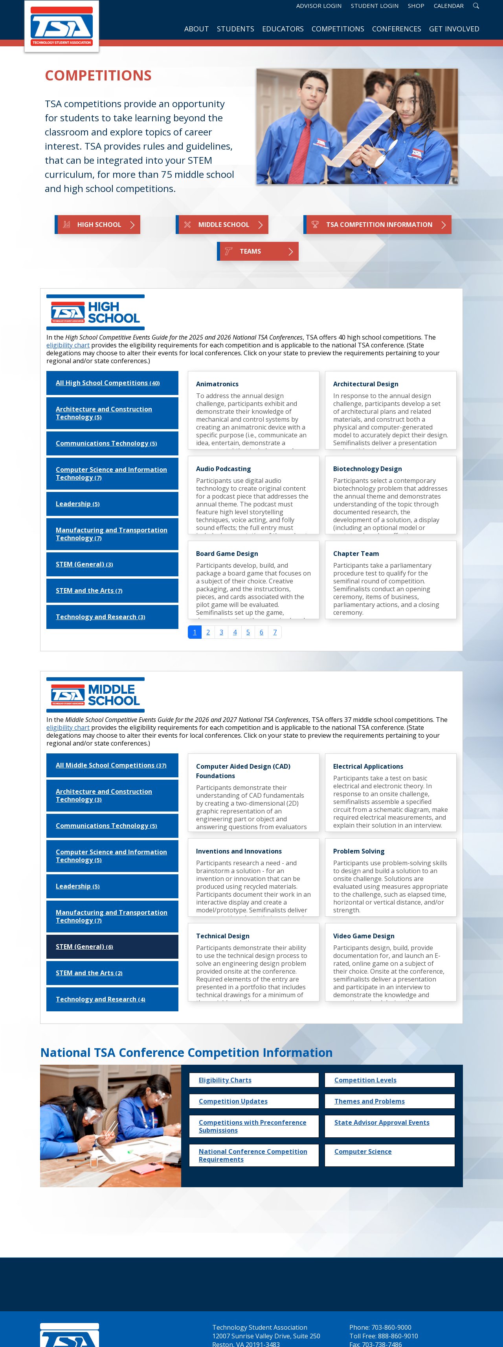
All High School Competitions (108, 382)
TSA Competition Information (379, 225)
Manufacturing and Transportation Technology (111, 534)
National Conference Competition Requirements (253, 1155)
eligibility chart (68, 345)
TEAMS (259, 252)
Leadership (78, 503)
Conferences (396, 28)
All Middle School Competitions (111, 765)
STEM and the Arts (89, 590)
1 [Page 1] (194, 632)
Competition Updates (233, 1101)
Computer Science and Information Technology (111, 473)
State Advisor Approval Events (382, 1122)
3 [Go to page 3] (221, 632)
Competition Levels (365, 1080)
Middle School (223, 225)
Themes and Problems (369, 1101)
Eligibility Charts (225, 1080)
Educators (283, 28)
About (196, 28)
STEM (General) (84, 564)
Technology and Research (100, 616)
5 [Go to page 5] (248, 632)
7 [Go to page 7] (275, 632)
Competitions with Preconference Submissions (253, 1126)
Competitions (338, 28)
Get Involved (454, 28)
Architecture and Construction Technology (104, 413)
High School (99, 225)
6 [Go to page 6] (261, 632)
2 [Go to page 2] (208, 632)
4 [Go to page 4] (235, 632)
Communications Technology (106, 443)
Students (235, 28)
